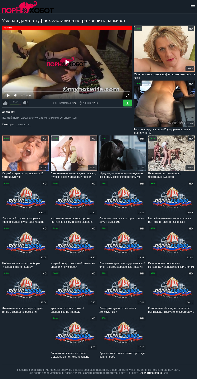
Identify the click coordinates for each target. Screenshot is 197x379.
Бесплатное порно (150, 372)
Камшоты (23, 124)
